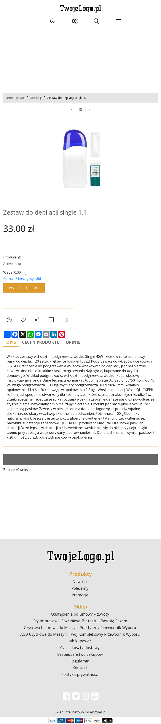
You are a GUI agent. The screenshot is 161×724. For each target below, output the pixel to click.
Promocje (80, 595)
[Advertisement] (80, 58)
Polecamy (80, 589)
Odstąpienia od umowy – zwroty (80, 615)
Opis (12, 343)
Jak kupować (80, 641)
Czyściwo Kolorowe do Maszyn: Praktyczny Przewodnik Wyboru (80, 628)
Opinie (79, 343)
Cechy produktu (44, 343)
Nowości (80, 582)
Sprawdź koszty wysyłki (22, 278)
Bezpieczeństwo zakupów (80, 655)
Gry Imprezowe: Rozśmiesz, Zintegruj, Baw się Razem (80, 621)
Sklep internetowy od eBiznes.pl (80, 713)
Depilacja (36, 98)
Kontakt (80, 668)
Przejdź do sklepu (24, 288)
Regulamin (79, 661)
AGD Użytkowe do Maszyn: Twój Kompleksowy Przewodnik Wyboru (80, 635)
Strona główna (15, 98)
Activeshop (12, 263)
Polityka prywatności (80, 675)
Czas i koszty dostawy (80, 648)
